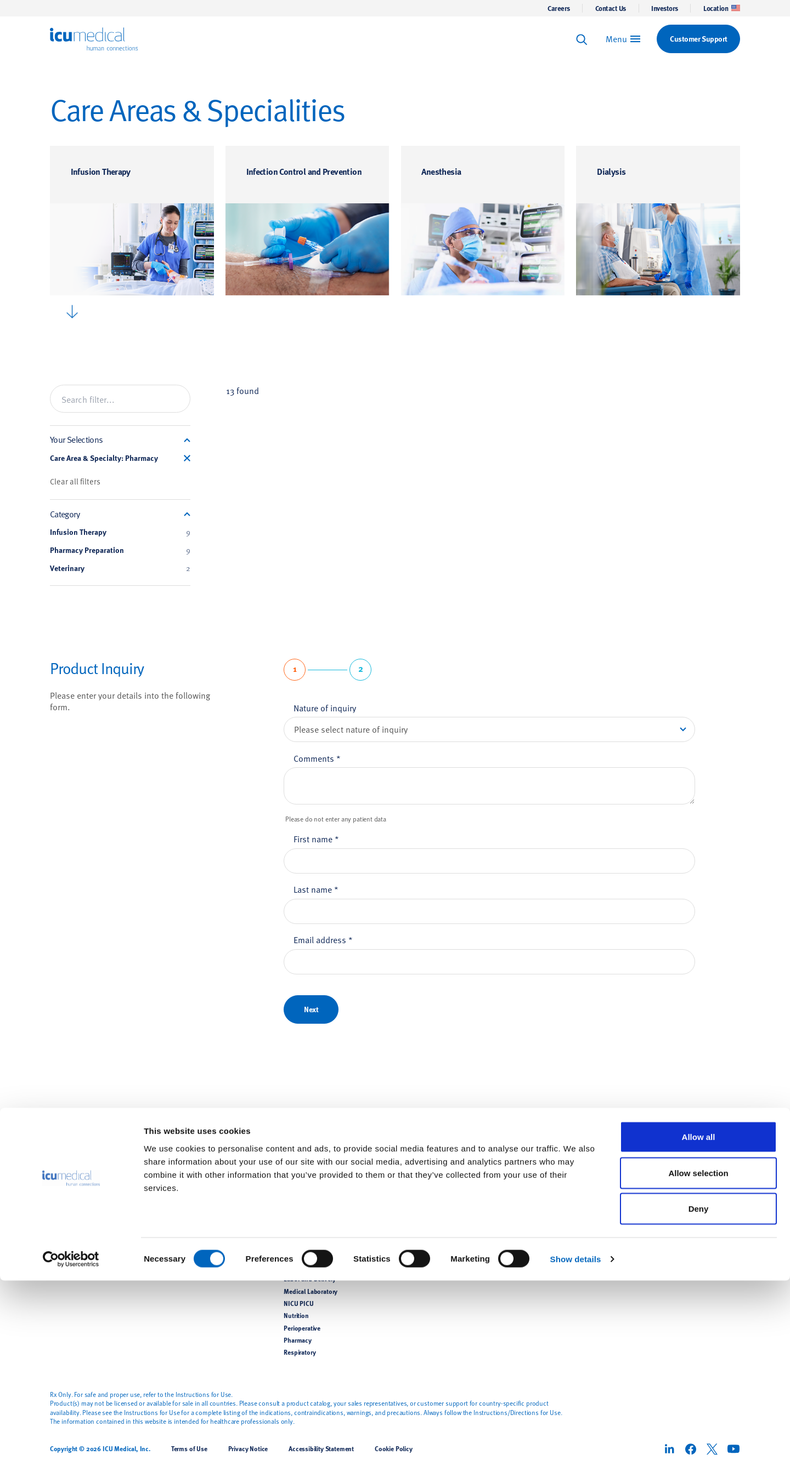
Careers (559, 8)
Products (182, 1146)
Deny (699, 1400)
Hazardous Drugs (308, 1230)
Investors (664, 8)
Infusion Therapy (101, 171)
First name (316, 838)
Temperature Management (203, 1206)
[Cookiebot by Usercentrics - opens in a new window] (71, 1450)
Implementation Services (436, 1230)
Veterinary (120, 568)
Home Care (299, 1254)
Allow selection (698, 1364)
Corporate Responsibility (552, 1193)
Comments (317, 758)
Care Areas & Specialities (326, 1146)
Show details (575, 1450)
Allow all (698, 1328)
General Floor (302, 1218)
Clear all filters (75, 481)
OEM (173, 1266)
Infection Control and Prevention (304, 171)
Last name (316, 889)
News (525, 1169)
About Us (534, 1146)
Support (415, 1146)
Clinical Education (426, 1193)
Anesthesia (441, 171)
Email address (323, 939)
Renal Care (181, 1230)
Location (721, 8)
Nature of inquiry (325, 707)
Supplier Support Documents (442, 1218)
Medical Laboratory (310, 1291)
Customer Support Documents (444, 1206)
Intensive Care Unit (310, 1266)
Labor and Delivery (310, 1279)
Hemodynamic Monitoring (203, 1218)
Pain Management (192, 1242)
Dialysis (611, 171)
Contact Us (610, 8)
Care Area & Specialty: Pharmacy (104, 458)
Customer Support (427, 1169)
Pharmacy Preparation (120, 550)
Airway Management (195, 1193)
